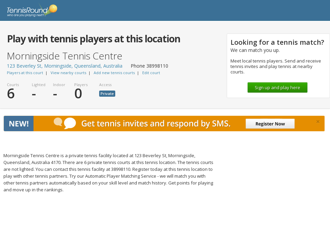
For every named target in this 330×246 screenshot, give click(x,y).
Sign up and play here (277, 87)
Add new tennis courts (114, 72)
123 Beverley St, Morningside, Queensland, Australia (64, 66)
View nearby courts (68, 72)
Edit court (151, 72)
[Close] (318, 122)
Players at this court (25, 72)
